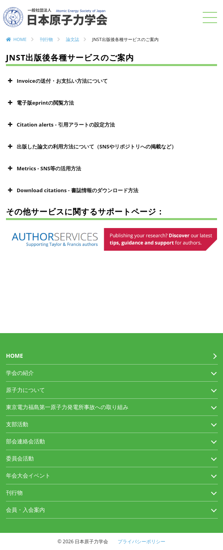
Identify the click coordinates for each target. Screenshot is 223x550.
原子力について (25, 390)
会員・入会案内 (25, 509)
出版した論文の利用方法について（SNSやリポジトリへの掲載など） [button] (91, 146)
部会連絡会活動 (25, 441)
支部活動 (17, 424)
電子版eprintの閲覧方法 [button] (40, 103)
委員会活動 (20, 458)
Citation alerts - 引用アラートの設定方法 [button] (60, 125)
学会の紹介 (20, 372)
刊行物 (46, 39)
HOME (20, 39)
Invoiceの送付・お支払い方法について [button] (57, 81)
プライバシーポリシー (141, 541)
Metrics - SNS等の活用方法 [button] (43, 168)
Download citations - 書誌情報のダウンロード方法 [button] (72, 190)
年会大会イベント (28, 475)
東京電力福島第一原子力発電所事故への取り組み (67, 407)
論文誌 (72, 39)
